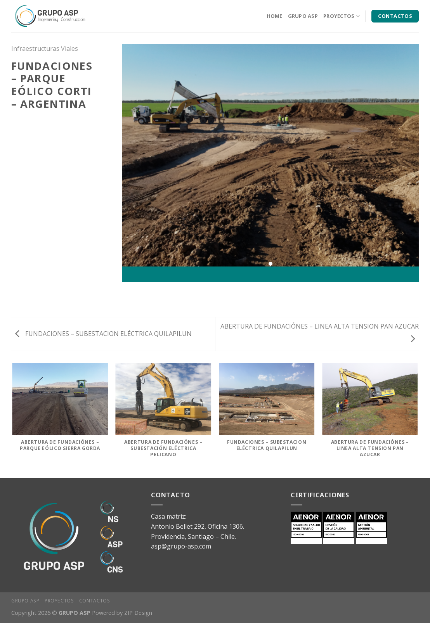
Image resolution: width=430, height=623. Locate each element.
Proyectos (59, 600)
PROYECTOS (341, 16)
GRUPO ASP (303, 15)
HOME (275, 15)
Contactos (94, 600)
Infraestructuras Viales (44, 48)
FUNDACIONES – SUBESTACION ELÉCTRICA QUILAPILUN (103, 333)
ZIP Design (138, 612)
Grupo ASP (25, 600)
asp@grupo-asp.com (181, 546)
